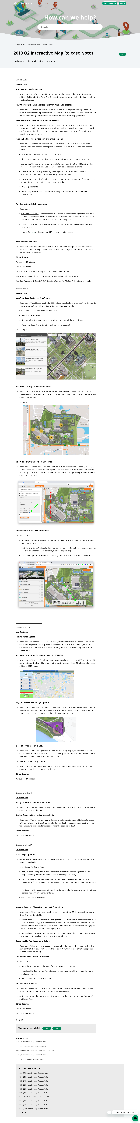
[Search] (70, 27)
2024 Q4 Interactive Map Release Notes (33, 1101)
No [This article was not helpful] (57, 1028)
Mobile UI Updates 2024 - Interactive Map (34, 1097)
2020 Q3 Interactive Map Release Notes (31, 1046)
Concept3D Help (19, 45)
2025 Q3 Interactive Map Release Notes (33, 1085)
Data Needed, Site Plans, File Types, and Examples (35, 1050)
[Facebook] (16, 1020)
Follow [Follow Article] (122, 54)
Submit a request (110, 3)
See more (22, 1113)
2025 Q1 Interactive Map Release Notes (33, 1093)
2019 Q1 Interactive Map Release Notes (31, 1055)
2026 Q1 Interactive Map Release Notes (33, 1077)
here (33, 232)
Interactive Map (34, 45)
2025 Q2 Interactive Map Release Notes (33, 1089)
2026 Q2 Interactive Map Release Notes (33, 1073)
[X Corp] (19, 1020)
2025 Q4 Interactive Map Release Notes (33, 1081)
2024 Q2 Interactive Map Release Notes (33, 1109)
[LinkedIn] (22, 1020)
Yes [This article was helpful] (47, 1028)
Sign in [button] (122, 3)
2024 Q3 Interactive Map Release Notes (33, 1105)
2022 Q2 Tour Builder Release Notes (29, 1059)
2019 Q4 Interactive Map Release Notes (31, 1042)
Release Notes (48, 45)
